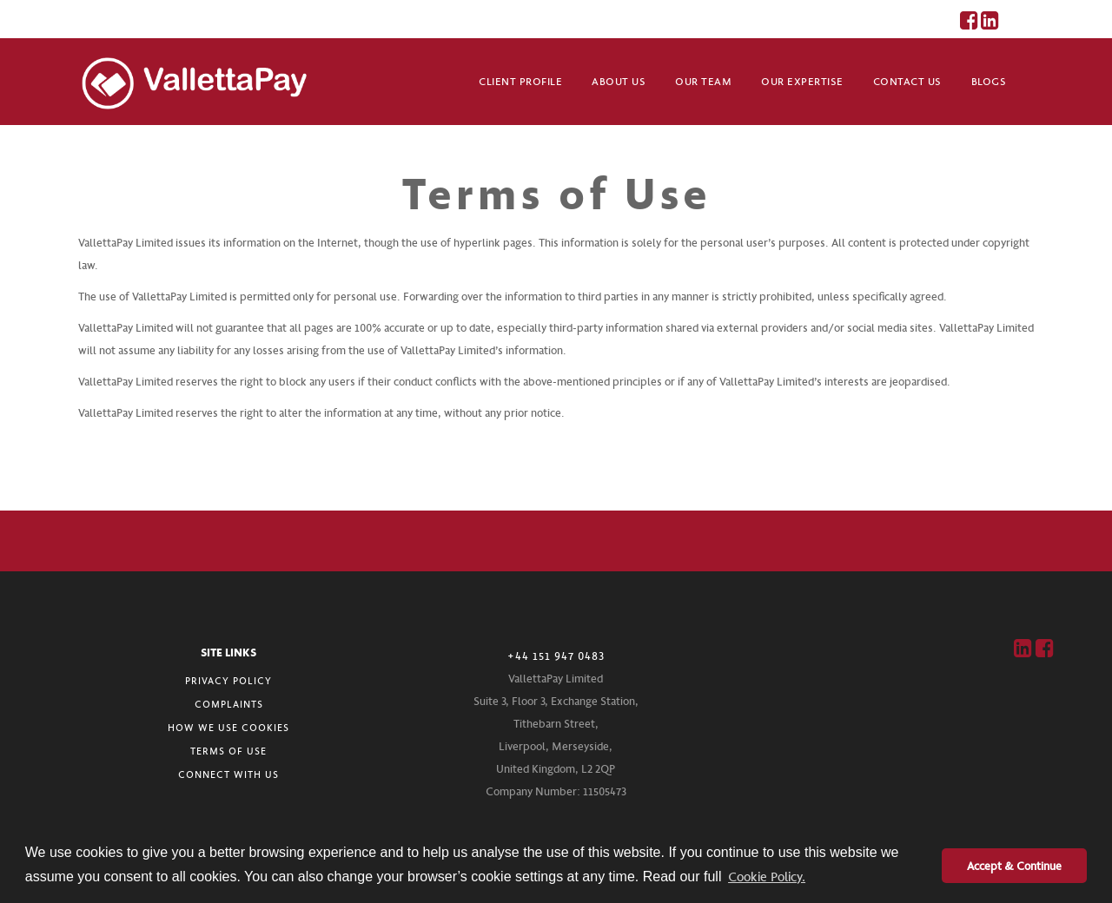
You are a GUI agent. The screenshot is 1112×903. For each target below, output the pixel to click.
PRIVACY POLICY (228, 680)
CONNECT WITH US (228, 774)
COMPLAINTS (229, 703)
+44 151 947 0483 (556, 655)
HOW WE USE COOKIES (228, 727)
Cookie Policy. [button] (766, 876)
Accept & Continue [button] (1014, 865)
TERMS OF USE (228, 750)
